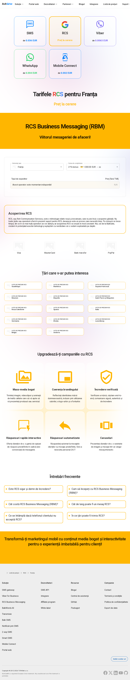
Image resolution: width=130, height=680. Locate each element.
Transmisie (7, 614)
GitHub (74, 602)
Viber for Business (10, 596)
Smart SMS (7, 638)
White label (45, 608)
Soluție (18, 4)
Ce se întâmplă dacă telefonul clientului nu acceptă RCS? (31, 517)
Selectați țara (16, 163)
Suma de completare (75, 163)
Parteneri (67, 4)
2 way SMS (7, 632)
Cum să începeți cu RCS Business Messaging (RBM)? (95, 491)
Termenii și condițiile (113, 596)
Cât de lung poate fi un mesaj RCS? (91, 504)
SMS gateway (8, 590)
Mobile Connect (9, 644)
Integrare (94, 4)
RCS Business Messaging (13, 602)
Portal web (34, 4)
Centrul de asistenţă (80, 596)
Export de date (110, 608)
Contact (107, 590)
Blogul (82, 4)
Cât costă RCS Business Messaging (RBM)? (33, 504)
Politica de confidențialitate (116, 602)
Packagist (75, 608)
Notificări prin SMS (10, 626)
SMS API (45, 590)
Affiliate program (48, 602)
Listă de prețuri (110, 4)
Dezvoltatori (49, 4)
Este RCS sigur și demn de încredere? (30, 489)
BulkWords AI (8, 608)
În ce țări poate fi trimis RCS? (88, 515)
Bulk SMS (6, 620)
